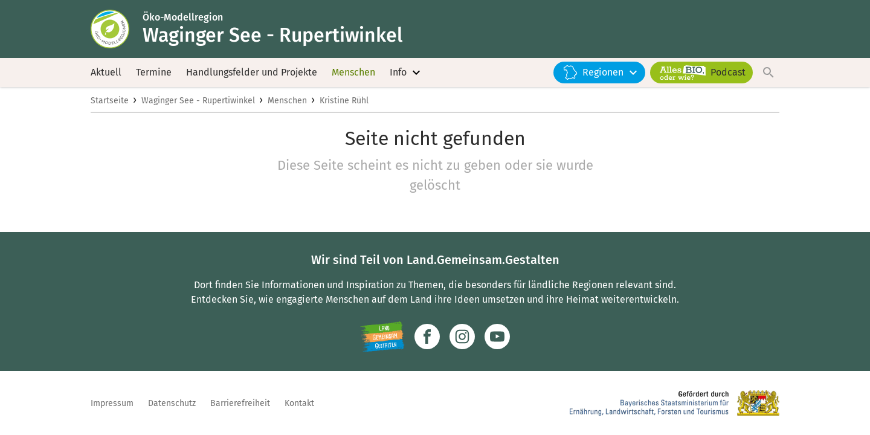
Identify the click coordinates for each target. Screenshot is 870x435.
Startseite (110, 100)
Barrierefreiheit (240, 403)
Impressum (112, 403)
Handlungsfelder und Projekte (251, 72)
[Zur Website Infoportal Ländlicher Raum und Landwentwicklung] (382, 336)
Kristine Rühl (344, 100)
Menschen (353, 72)
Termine (154, 72)
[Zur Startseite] (117, 29)
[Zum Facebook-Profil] (427, 336)
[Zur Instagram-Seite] (462, 336)
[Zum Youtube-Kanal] (497, 336)
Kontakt (299, 403)
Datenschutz (172, 403)
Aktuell (106, 72)
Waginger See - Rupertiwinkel (198, 100)
